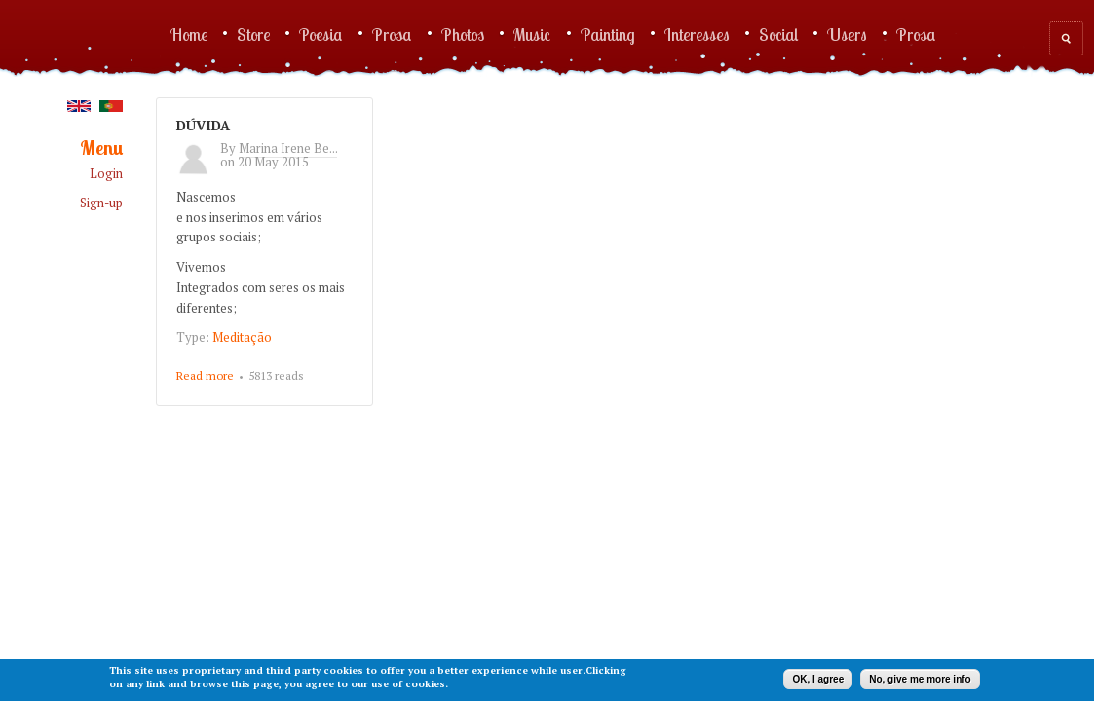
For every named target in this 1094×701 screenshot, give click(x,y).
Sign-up (101, 203)
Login (106, 174)
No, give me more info (919, 679)
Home (188, 34)
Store (253, 34)
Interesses (697, 34)
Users (847, 34)
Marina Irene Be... (288, 148)
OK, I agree (818, 679)
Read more (205, 375)
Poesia (321, 34)
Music (532, 34)
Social (778, 34)
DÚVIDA (203, 125)
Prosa (392, 34)
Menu (101, 148)
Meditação (242, 337)
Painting (608, 34)
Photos (462, 34)
